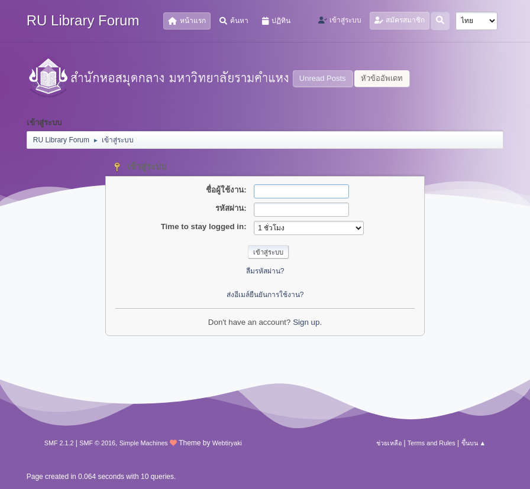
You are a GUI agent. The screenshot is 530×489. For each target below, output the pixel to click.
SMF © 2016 (97, 442)
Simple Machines (143, 442)
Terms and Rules (431, 442)
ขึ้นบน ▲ (473, 442)
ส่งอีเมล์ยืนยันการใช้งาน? (265, 295)
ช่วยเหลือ (389, 442)
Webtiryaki (227, 442)
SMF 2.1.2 (59, 442)
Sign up (306, 322)
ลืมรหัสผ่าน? (265, 271)
